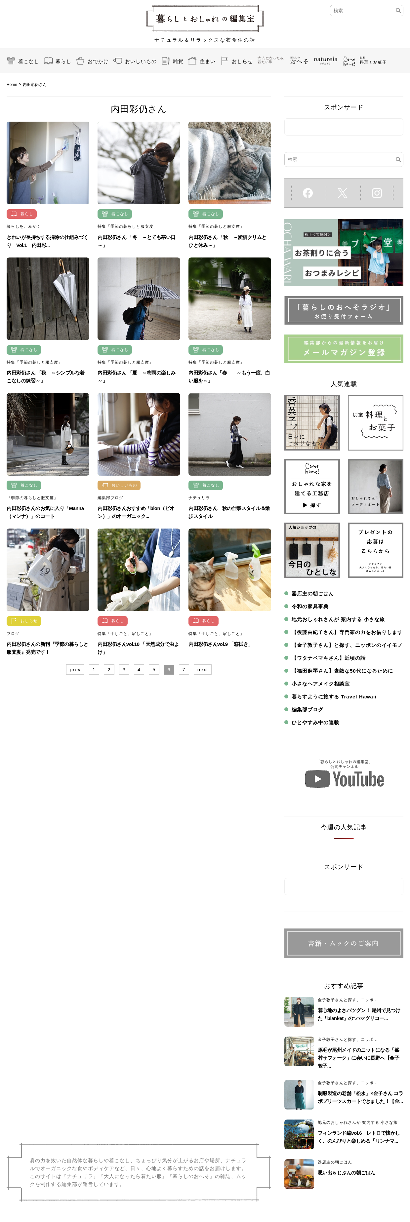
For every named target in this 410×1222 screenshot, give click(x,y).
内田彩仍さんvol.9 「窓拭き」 (220, 644)
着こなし (28, 61)
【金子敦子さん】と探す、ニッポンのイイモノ (347, 645)
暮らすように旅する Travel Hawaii (334, 696)
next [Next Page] (202, 669)
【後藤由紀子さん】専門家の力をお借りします (347, 632)
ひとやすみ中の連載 (315, 722)
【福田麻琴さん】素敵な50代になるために (342, 671)
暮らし (63, 61)
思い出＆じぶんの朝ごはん (346, 1172)
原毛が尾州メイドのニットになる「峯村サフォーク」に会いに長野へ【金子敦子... (358, 1058)
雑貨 (178, 61)
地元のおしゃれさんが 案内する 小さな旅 (358, 1122)
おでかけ (98, 61)
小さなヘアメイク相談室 (321, 684)
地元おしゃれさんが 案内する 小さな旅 (338, 619)
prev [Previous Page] (75, 669)
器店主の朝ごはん (313, 593)
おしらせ (242, 61)
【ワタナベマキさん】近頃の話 (329, 658)
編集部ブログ (110, 497)
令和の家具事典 (310, 606)
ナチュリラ (199, 497)
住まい (208, 61)
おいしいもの (141, 61)
